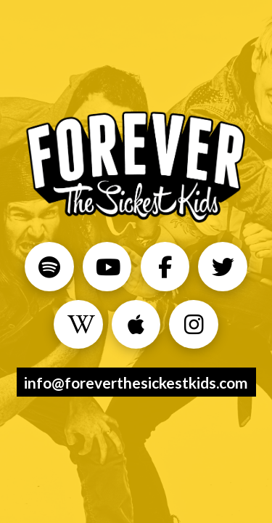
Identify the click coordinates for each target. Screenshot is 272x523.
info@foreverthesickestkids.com (136, 382)
